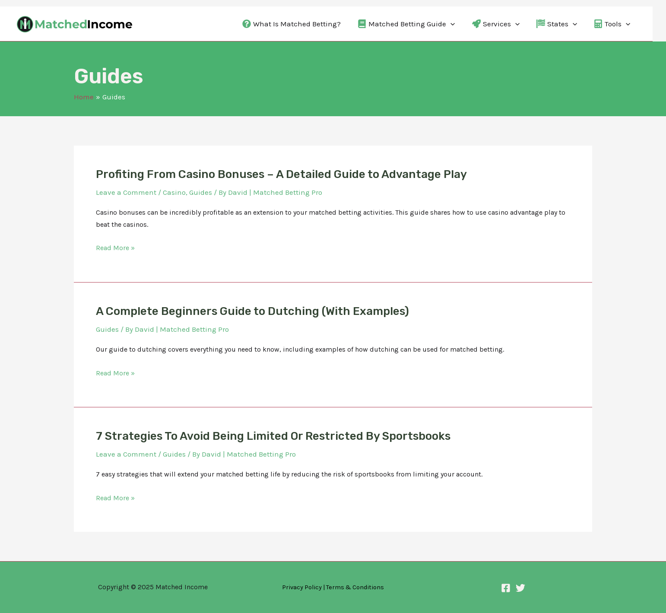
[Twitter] (520, 588)
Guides (200, 192)
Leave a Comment (126, 192)
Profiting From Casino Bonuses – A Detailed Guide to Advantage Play (281, 174)
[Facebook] (506, 588)
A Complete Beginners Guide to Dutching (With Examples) (252, 311)
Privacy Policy (302, 587)
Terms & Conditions (355, 587)
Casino (174, 192)
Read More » (115, 248)
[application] (450, 23)
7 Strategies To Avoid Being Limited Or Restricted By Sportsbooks (273, 436)
